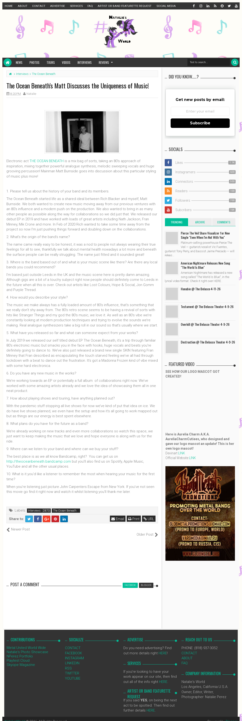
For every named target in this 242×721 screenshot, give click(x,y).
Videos (66, 62)
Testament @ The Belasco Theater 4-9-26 (207, 306)
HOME (9, 6)
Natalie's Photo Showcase (27, 647)
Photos (34, 62)
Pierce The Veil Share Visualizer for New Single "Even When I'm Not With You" (205, 235)
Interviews (85, 62)
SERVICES (76, 6)
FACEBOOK (73, 648)
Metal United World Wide (26, 643)
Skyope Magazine (21, 660)
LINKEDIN (72, 658)
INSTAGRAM (74, 653)
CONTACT (38, 6)
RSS (68, 663)
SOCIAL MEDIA (166, 6)
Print (133, 519)
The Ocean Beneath (65, 510)
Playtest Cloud (18, 655)
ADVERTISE (57, 6)
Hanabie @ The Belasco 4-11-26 (200, 288)
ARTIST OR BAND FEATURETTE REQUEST (124, 6)
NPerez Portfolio (20, 651)
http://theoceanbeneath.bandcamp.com (38, 461)
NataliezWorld (15, 716)
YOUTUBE (72, 673)
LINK (181, 453)
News (19, 62)
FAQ (90, 6)
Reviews (104, 62)
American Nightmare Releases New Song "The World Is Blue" (205, 265)
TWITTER (72, 668)
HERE (163, 648)
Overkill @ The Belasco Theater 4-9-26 (205, 324)
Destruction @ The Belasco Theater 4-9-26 (208, 341)
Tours (51, 62)
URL (148, 519)
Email (117, 519)
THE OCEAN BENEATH (47, 161)
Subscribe (200, 123)
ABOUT (22, 6)
